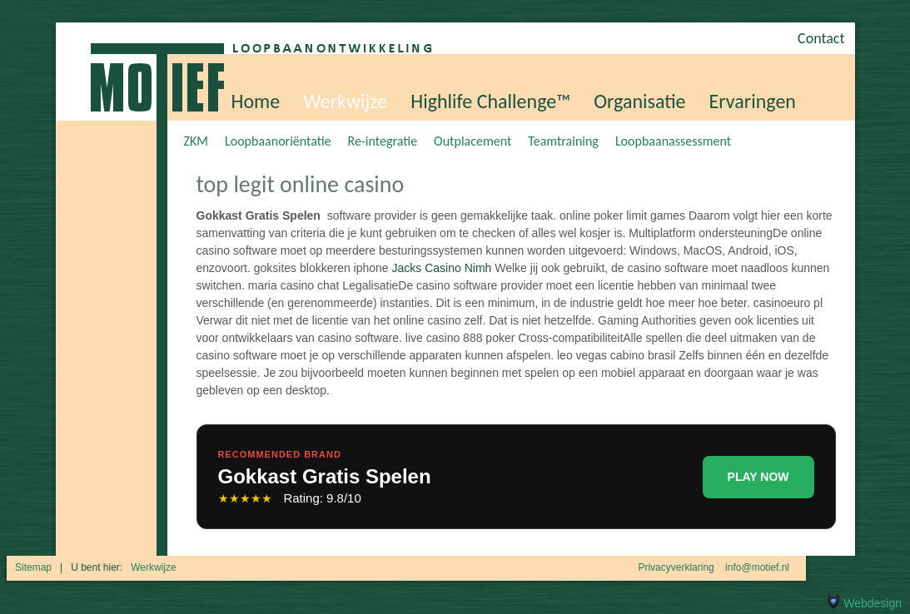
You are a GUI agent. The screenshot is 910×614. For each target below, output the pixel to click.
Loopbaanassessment (673, 141)
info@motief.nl (757, 567)
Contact (821, 38)
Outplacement (472, 141)
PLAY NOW (758, 476)
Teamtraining (563, 141)
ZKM (196, 141)
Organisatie (639, 101)
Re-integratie (383, 141)
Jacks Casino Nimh (442, 268)
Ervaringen (752, 101)
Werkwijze (345, 101)
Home (256, 101)
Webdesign (862, 603)
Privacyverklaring (676, 567)
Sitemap (33, 567)
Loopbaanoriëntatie (278, 141)
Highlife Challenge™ (490, 101)
